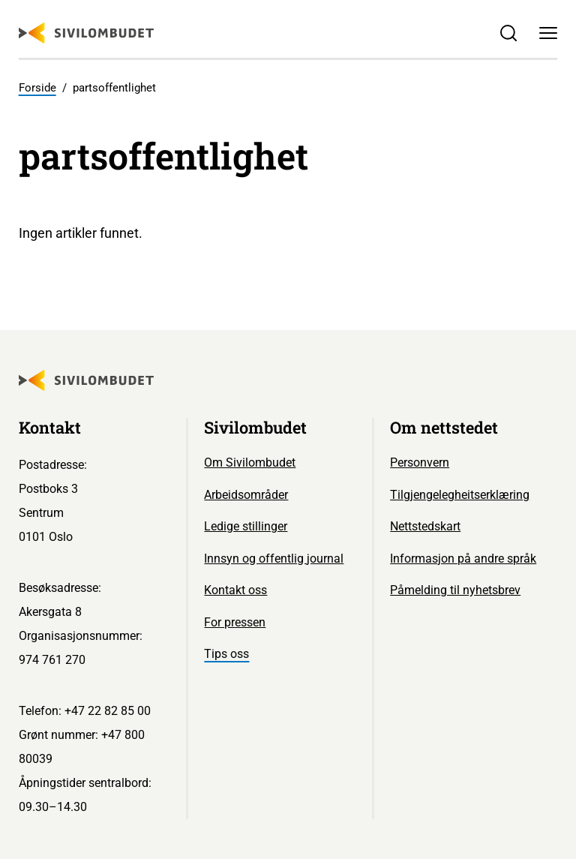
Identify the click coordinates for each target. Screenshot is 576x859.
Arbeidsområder (246, 495)
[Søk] (508, 33)
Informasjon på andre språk (463, 558)
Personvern (419, 462)
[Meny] (548, 33)
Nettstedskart (425, 526)
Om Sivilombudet (250, 462)
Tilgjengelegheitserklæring (460, 495)
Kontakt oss (235, 590)
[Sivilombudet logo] (86, 33)
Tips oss (226, 654)
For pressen (235, 622)
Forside (37, 88)
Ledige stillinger (245, 526)
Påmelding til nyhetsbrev (455, 590)
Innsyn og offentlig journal (274, 558)
